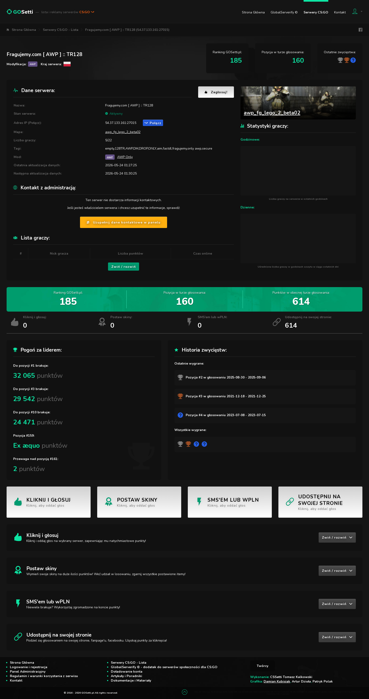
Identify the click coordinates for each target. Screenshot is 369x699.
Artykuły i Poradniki (126, 676)
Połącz (152, 123)
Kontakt (340, 12)
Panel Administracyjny (27, 671)
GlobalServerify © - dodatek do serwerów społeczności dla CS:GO (164, 667)
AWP (110, 157)
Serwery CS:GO (316, 12)
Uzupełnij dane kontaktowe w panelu (123, 222)
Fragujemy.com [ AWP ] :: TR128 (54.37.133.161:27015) (127, 30)
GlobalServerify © (284, 12)
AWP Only (125, 157)
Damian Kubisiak (277, 681)
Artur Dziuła (301, 681)
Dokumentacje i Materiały (131, 680)
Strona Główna (253, 12)
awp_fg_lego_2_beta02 (122, 132)
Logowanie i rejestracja (28, 667)
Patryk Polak (323, 681)
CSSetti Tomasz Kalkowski (291, 677)
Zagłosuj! (216, 92)
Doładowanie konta (126, 671)
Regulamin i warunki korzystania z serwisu (44, 676)
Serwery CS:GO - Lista (60, 30)
